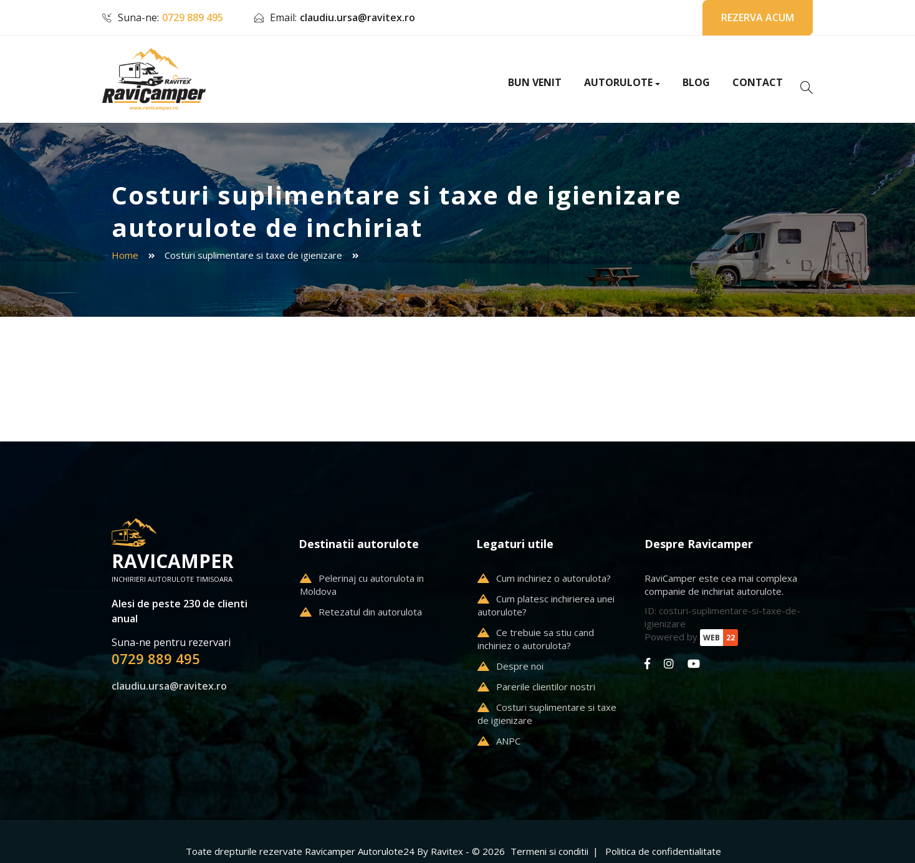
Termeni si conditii (549, 851)
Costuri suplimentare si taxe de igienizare (253, 255)
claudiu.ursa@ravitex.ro (357, 17)
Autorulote (618, 82)
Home (125, 255)
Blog (696, 82)
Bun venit (535, 82)
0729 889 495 (192, 17)
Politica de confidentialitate (663, 851)
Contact (757, 82)
